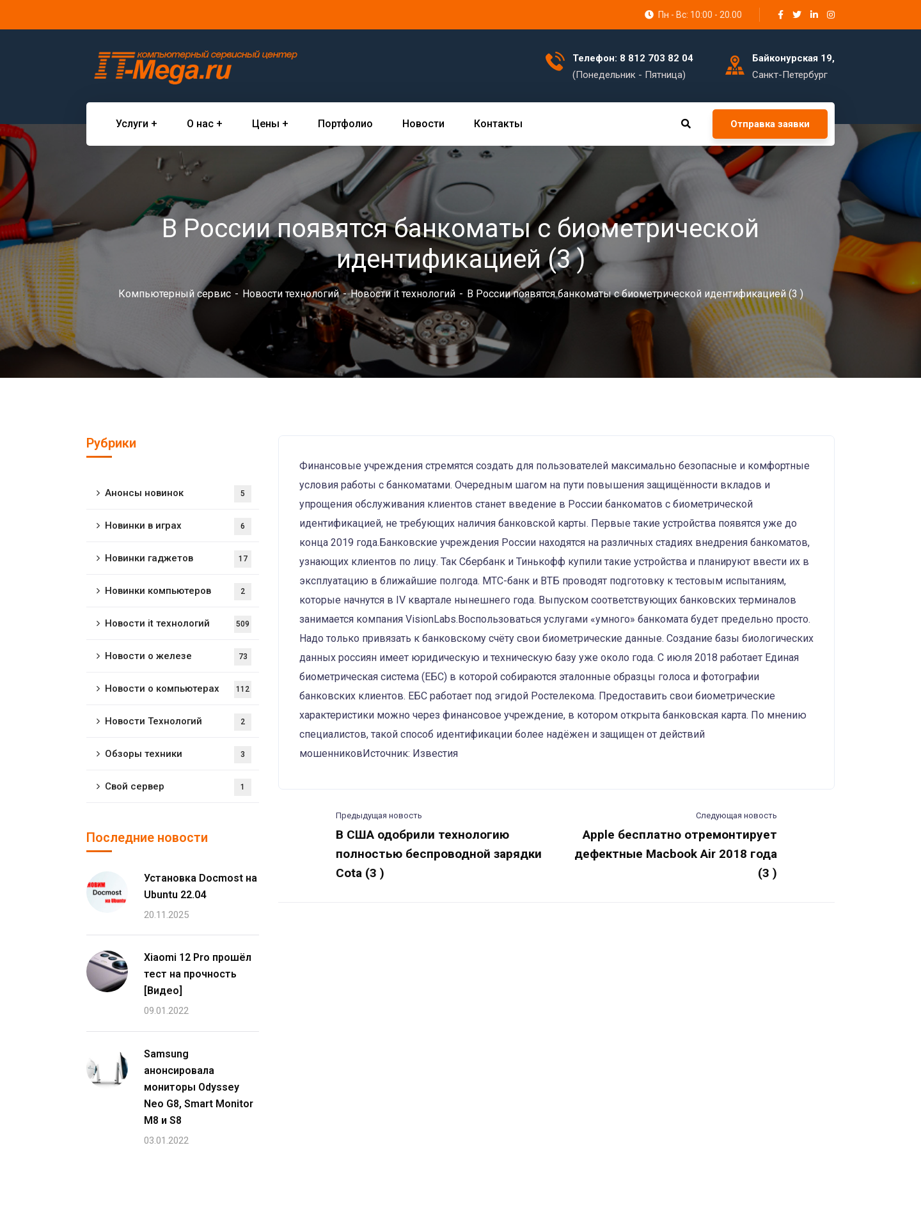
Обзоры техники (178, 754)
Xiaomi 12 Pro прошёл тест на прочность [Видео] (197, 974)
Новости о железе (178, 657)
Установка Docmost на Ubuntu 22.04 (200, 886)
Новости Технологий (178, 722)
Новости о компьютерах (178, 689)
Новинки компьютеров (178, 591)
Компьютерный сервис (174, 294)
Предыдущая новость (379, 815)
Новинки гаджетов (178, 559)
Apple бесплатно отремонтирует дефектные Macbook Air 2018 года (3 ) (675, 853)
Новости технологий (290, 294)
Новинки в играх (178, 526)
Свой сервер (178, 787)
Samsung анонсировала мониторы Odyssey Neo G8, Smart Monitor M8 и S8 (198, 1087)
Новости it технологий (402, 294)
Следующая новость (736, 815)
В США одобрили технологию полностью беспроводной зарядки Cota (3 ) (439, 853)
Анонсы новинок (178, 493)
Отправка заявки (770, 124)
